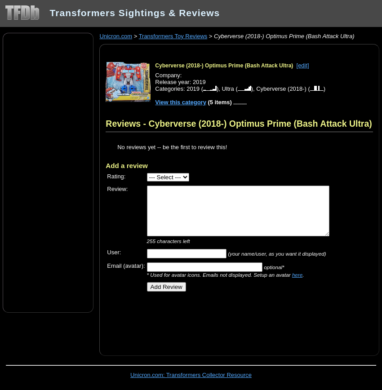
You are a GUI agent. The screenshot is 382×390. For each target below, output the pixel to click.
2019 (193, 88)
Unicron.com (115, 36)
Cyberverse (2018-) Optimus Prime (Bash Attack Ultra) (224, 65)
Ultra (228, 88)
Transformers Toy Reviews (173, 36)
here (297, 275)
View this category (180, 102)
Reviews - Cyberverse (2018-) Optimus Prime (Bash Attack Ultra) (239, 124)
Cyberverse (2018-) (281, 88)
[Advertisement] (48, 172)
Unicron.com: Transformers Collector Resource (191, 375)
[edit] (303, 65)
